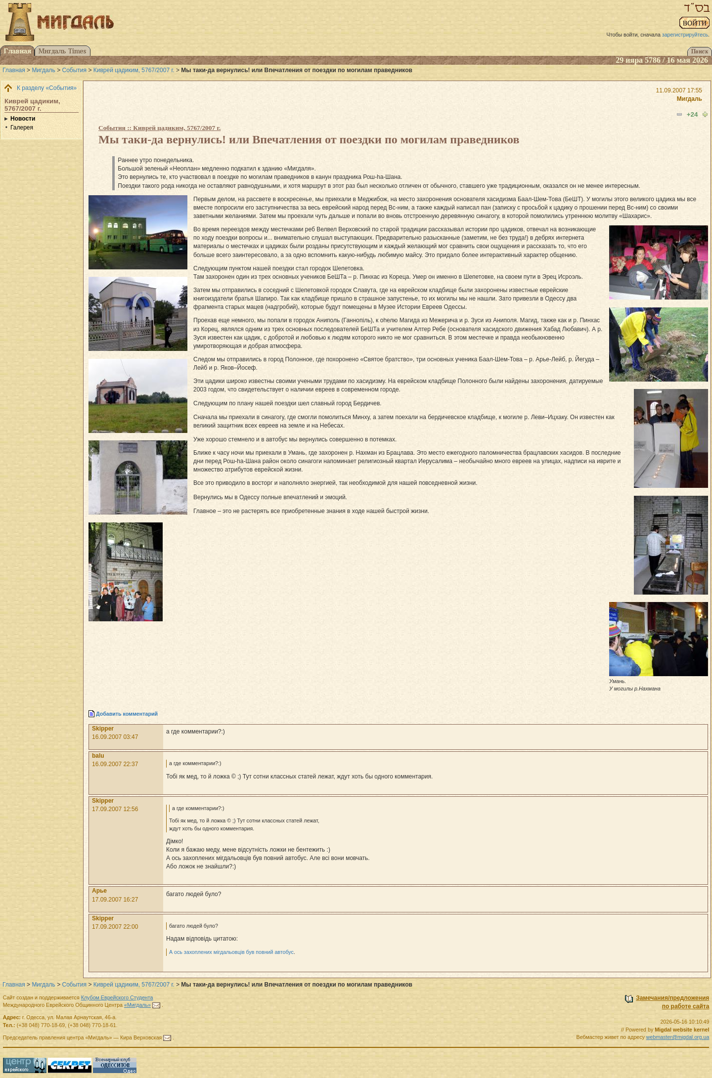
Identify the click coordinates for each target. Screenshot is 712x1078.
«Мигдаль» (137, 1005)
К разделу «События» (47, 88)
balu (98, 755)
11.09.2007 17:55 (679, 90)
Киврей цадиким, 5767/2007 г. (134, 70)
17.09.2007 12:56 (115, 809)
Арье (99, 890)
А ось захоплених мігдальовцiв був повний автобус (231, 952)
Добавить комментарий (127, 714)
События (74, 70)
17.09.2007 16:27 (115, 899)
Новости (22, 118)
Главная (13, 70)
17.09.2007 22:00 (115, 926)
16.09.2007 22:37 (115, 764)
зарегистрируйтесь (685, 35)
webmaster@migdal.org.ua (678, 1037)
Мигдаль (43, 70)
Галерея (21, 127)
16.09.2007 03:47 (115, 736)
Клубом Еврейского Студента (117, 997)
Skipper (103, 728)
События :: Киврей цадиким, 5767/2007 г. (159, 127)
